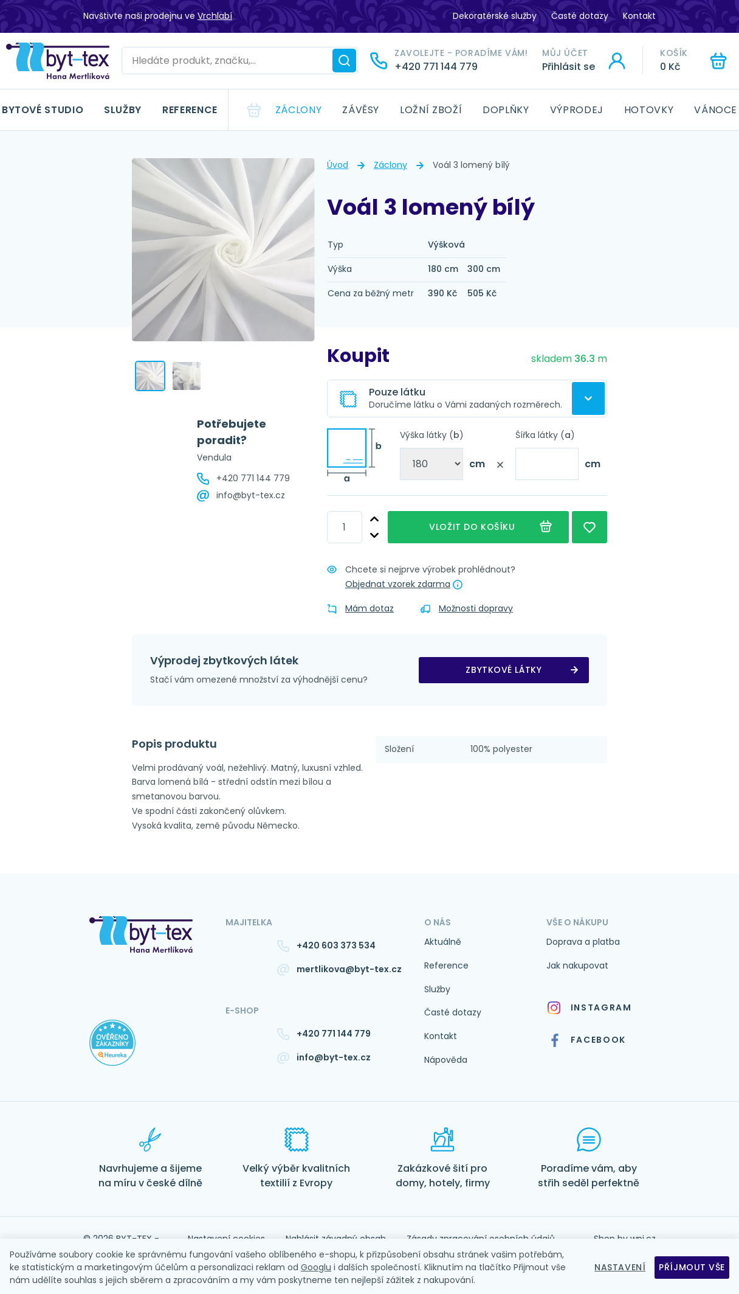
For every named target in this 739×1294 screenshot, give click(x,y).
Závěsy (360, 110)
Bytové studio (42, 110)
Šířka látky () (545, 435)
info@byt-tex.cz (250, 495)
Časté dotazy (579, 16)
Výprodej (576, 110)
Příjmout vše (692, 1267)
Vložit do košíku (478, 527)
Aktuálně (442, 942)
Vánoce (715, 110)
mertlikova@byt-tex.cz (349, 969)
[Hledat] (344, 60)
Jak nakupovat (577, 965)
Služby (123, 110)
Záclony (298, 110)
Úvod (337, 165)
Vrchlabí (215, 16)
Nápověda (445, 1060)
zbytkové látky (503, 670)
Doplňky (506, 110)
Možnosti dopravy (467, 608)
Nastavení (619, 1267)
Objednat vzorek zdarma (397, 584)
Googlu (316, 1267)
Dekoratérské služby (495, 16)
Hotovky (648, 110)
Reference (190, 110)
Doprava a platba (583, 942)
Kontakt (639, 16)
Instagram (589, 1007)
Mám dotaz (360, 608)
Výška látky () (432, 435)
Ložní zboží (431, 110)
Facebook (587, 1040)
